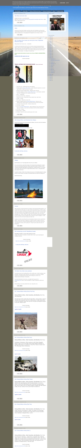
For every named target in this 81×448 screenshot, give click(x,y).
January (52, 72)
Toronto (16, 206)
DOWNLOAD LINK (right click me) (22, 56)
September (53, 63)
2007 (51, 80)
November (52, 58)
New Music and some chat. (21, 15)
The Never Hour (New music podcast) (23, 271)
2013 (51, 56)
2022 (51, 42)
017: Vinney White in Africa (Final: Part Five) (25, 291)
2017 (51, 50)
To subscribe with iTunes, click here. (22, 244)
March (52, 69)
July (51, 66)
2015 (51, 53)
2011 (51, 74)
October (52, 62)
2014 (51, 54)
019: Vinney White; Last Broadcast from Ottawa (25, 120)
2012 (51, 57)
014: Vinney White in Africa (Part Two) (23, 404)
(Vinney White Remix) (26, 87)
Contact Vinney (60, 11)
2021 (51, 44)
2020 (51, 45)
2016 (51, 51)
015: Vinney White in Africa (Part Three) (24, 379)
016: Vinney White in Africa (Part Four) (23, 337)
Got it (67, 2)
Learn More (62, 2)
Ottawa (16, 160)
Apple (16, 309)
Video (54, 11)
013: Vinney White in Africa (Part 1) (22, 430)
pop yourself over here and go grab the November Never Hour (31, 19)
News (16, 28)
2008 (51, 78)
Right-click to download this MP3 (21, 127)
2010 (51, 75)
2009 (51, 77)
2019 (51, 47)
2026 (51, 36)
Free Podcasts (18, 11)
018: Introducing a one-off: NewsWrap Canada (25, 231)
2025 (51, 38)
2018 (51, 48)
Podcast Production (47, 11)
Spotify (20, 309)
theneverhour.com (18, 280)
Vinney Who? (25, 11)
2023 (51, 41)
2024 (51, 39)
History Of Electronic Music (35, 11)
